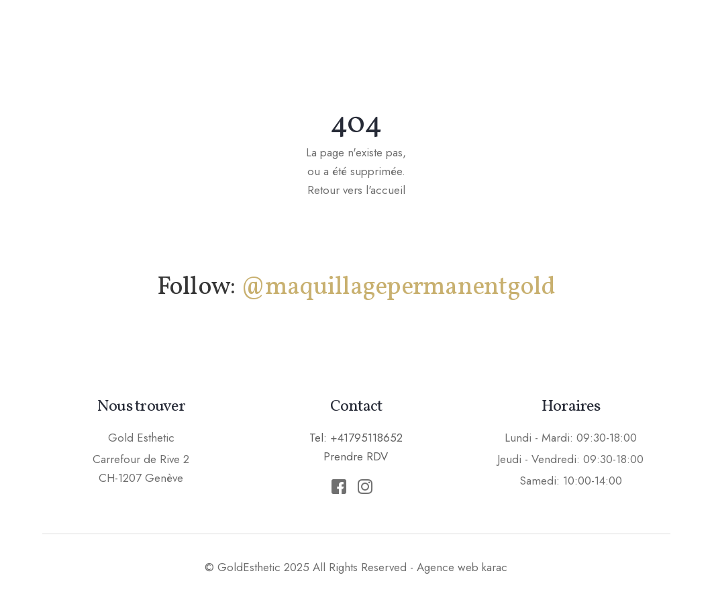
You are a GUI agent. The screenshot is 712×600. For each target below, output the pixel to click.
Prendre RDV (651, 36)
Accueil (232, 37)
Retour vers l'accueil (356, 190)
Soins (405, 37)
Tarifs (561, 37)
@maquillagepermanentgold (398, 287)
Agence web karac (462, 567)
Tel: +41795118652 (356, 438)
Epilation (483, 37)
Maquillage (322, 37)
